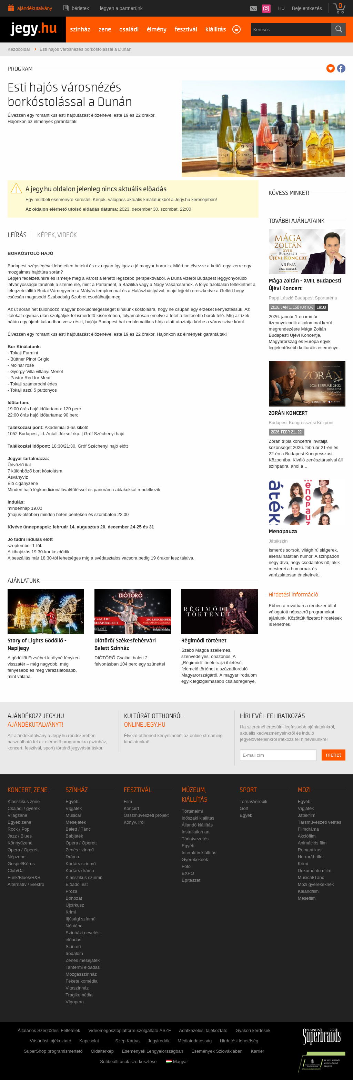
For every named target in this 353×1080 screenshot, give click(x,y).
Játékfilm (306, 815)
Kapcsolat (89, 1040)
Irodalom (74, 953)
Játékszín (278, 541)
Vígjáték (73, 808)
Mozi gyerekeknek (316, 884)
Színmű (73, 946)
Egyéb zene (19, 822)
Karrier (257, 1051)
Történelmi (192, 811)
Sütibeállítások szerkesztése (128, 1061)
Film (128, 801)
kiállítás (215, 29)
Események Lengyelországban (152, 1051)
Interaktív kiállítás (199, 852)
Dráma (72, 856)
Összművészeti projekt (146, 815)
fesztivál (186, 29)
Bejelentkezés (307, 8)
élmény (157, 29)
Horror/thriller (311, 856)
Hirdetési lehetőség (239, 1040)
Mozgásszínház (81, 974)
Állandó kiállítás (197, 825)
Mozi (304, 790)
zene (105, 29)
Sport (248, 790)
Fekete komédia (81, 981)
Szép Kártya (127, 1040)
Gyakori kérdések (252, 1030)
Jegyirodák (159, 1040)
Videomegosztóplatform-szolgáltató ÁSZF (129, 1030)
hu (281, 8)
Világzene (17, 815)
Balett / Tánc (78, 829)
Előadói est (76, 884)
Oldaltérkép (102, 1051)
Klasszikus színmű (83, 877)
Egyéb (71, 801)
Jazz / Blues (20, 836)
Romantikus (310, 849)
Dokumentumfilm (315, 870)
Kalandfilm (308, 891)
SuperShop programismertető (53, 1051)
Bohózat (73, 898)
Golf (244, 808)
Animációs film (312, 842)
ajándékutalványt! (35, 724)
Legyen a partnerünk (121, 8)
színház (80, 29)
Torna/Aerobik (253, 801)
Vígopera (74, 1001)
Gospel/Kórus (21, 863)
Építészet (191, 880)
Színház (76, 790)
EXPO (188, 873)
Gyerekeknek (195, 859)
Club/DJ (15, 870)
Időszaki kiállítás (198, 818)
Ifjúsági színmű (80, 918)
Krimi (70, 912)
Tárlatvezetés (195, 838)
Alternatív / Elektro (26, 884)
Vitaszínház (77, 988)
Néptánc (73, 925)
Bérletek (80, 8)
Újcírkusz (74, 905)
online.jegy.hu (144, 724)
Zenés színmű (79, 849)
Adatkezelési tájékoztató (203, 1030)
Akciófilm (307, 836)
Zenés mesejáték (82, 960)
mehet (333, 755)
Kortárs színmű (80, 863)
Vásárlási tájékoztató (50, 1040)
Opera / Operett (23, 849)
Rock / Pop (19, 829)
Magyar (177, 1061)
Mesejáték (75, 822)
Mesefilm (307, 898)
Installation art (196, 831)
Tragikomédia (78, 994)
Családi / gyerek (24, 808)
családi (129, 29)
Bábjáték (74, 836)
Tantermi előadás (82, 967)
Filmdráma (308, 829)
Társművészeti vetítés (319, 822)
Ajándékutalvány (34, 8)
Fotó (186, 866)
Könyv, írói (134, 822)
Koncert (131, 808)
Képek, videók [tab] (57, 235)
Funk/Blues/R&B (24, 877)
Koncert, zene (28, 790)
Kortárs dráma (79, 870)
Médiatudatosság (195, 1040)
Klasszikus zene (24, 801)
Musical (73, 815)
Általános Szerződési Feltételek (49, 1030)
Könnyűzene (20, 842)
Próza (71, 891)
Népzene (17, 856)
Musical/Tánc (311, 877)
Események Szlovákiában (217, 1051)
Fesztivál (138, 790)
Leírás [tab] (17, 235)
